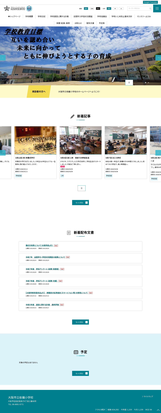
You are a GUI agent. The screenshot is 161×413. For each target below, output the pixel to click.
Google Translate (150, 2)
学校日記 (41, 16)
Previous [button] (3, 58)
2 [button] (148, 83)
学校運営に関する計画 (59, 16)
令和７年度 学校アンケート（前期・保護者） (43, 269)
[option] (80, 55)
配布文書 (90, 23)
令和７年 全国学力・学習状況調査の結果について (45, 257)
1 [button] (145, 83)
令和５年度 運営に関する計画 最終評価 (42, 304)
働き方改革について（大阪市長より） (39, 245)
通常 (86, 8)
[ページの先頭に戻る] (158, 410)
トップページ (15, 16)
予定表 (102, 23)
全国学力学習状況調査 (82, 16)
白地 (92, 8)
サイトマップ (148, 396)
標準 (109, 8)
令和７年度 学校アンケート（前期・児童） (42, 280)
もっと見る (79, 202)
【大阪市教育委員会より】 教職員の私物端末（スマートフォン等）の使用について (57, 292)
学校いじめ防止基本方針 (122, 16)
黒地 (98, 8)
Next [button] (158, 58)
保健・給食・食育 (63, 23)
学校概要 (29, 16)
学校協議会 (102, 16)
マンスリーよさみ (144, 16)
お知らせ (78, 23)
